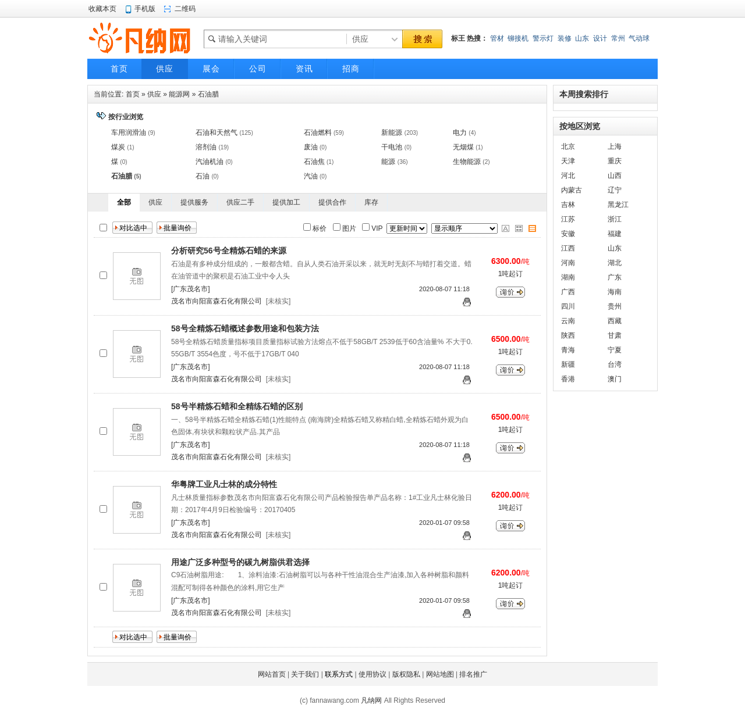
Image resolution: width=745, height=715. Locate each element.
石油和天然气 (216, 132)
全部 (124, 202)
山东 (582, 38)
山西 (615, 175)
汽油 (311, 176)
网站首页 (272, 674)
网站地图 (440, 674)
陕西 (568, 335)
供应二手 (240, 202)
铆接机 (518, 38)
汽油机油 (210, 162)
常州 (618, 38)
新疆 (568, 364)
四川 (568, 306)
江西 (568, 248)
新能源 (391, 132)
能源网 (179, 94)
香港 (568, 379)
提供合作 (332, 202)
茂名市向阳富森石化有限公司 (216, 301)
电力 (460, 132)
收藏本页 (102, 9)
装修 (565, 38)
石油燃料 (318, 132)
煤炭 (118, 147)
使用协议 (372, 674)
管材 (497, 38)
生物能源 (467, 162)
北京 (568, 146)
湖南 (568, 277)
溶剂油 (206, 147)
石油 (203, 176)
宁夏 (615, 350)
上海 (615, 146)
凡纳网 (371, 700)
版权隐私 (406, 674)
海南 (615, 292)
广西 (568, 292)
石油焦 (314, 162)
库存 (371, 202)
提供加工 (286, 202)
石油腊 (208, 94)
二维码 (185, 9)
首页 (133, 94)
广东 (615, 277)
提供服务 (194, 202)
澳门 (615, 379)
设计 (600, 38)
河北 (568, 175)
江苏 (568, 219)
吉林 (568, 205)
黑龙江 (618, 205)
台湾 (615, 364)
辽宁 (615, 190)
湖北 (615, 263)
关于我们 (305, 674)
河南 (568, 263)
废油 (311, 147)
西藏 (615, 321)
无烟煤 (463, 147)
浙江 (615, 219)
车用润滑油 (128, 132)
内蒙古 (571, 190)
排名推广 (473, 674)
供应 (154, 94)
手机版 (144, 9)
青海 (568, 350)
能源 (388, 162)
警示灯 (543, 38)
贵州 (615, 306)
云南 (568, 321)
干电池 (391, 147)
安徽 (568, 234)
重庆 (615, 161)
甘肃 (615, 335)
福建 (615, 234)
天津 (568, 161)
